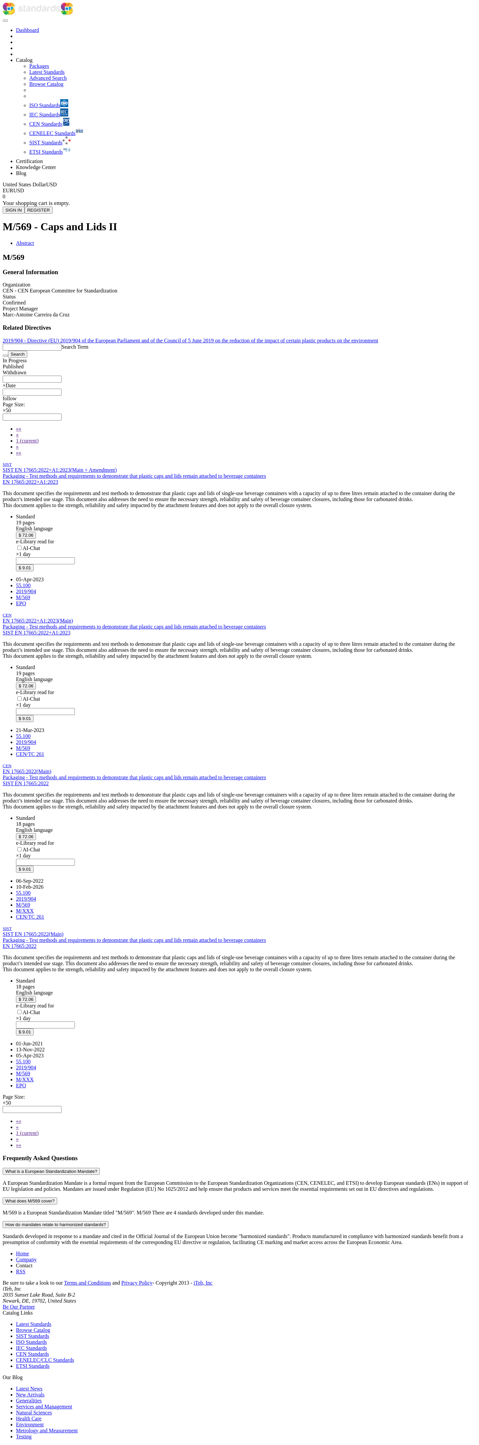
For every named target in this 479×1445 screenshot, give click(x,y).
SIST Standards (32, 1336)
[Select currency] (30, 184)
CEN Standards (32, 1354)
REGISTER (38, 210)
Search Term (75, 347)
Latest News (29, 1388)
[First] (18, 429)
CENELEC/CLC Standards (45, 1360)
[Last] (18, 452)
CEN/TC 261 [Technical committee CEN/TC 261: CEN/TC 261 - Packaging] (30, 754)
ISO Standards (31, 1342)
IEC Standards (31, 1348)
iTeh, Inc (203, 1283)
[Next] (17, 447)
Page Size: (14, 404)
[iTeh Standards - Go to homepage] (32, 13)
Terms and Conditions (87, 1283)
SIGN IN (13, 210)
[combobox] (32, 379)
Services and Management (44, 1406)
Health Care (29, 1418)
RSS (20, 1271)
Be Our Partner (19, 1307)
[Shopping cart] (239, 197)
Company (26, 1259)
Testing (24, 1436)
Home (22, 1253)
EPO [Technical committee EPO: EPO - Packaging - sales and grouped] (21, 603)
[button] (10, 398)
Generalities (29, 1400)
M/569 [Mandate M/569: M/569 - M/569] (23, 597)
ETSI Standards (33, 1366)
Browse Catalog (33, 1330)
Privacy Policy (137, 1283)
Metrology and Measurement (47, 1430)
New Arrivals (30, 1394)
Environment (30, 1424)
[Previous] (17, 435)
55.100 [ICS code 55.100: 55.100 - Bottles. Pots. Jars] (23, 585)
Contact (24, 1265)
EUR (8, 190)
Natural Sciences (34, 1412)
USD (18, 190)
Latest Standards (33, 1324)
